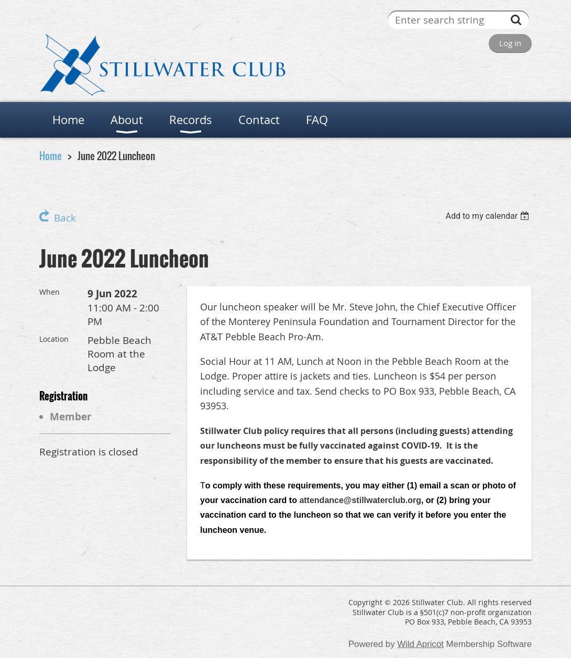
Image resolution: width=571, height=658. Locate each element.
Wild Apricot (420, 644)
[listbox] (488, 215)
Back (65, 218)
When (49, 292)
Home (50, 155)
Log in (510, 43)
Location (54, 339)
